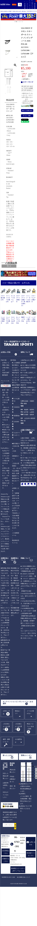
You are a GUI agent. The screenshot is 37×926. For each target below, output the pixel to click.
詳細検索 (24, 5)
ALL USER (15, 271)
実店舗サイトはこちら (31, 891)
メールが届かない (30, 749)
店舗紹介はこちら (5, 897)
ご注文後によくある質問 (18, 763)
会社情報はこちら (5, 889)
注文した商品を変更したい (5, 813)
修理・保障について (6, 778)
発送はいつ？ (18, 749)
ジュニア (12, 276)
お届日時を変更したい (5, 822)
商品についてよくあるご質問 (30, 763)
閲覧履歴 (34, 5)
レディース (13, 274)
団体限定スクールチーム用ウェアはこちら (18, 907)
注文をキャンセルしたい (5, 832)
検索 (20, 4)
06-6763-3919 (16, 881)
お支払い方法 (6, 750)
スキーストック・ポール (19, 11)
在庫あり (14, 287)
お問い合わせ (32, 881)
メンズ (13, 273)
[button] (1, 17)
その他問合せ (18, 778)
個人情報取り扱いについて (23, 914)
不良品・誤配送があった (12, 816)
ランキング (29, 4)
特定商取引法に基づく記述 (8, 914)
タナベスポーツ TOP (5, 11)
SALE (11, 290)
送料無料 (12, 288)
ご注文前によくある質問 (6, 763)
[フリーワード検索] (15, 284)
